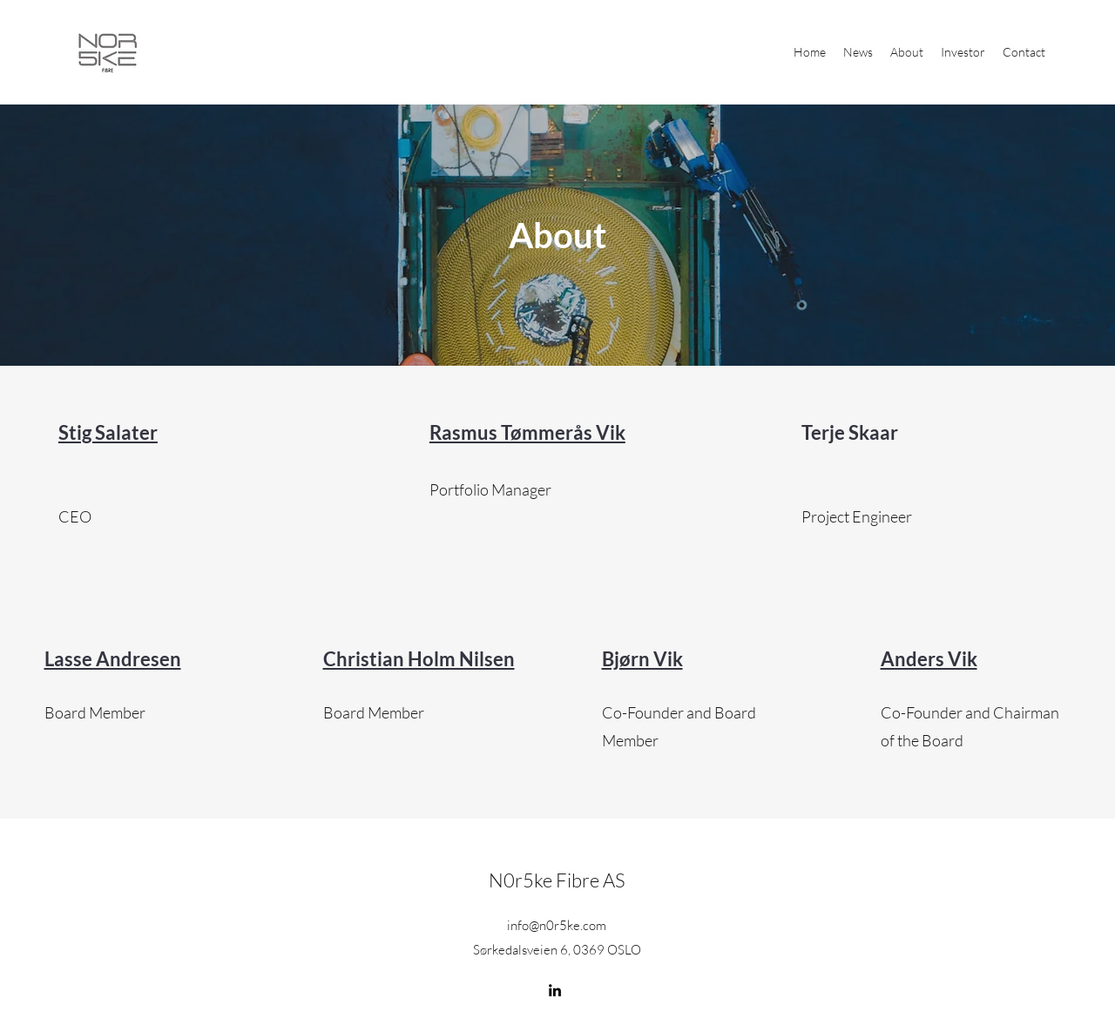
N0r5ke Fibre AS (557, 880)
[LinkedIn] (555, 990)
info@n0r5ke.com (556, 925)
